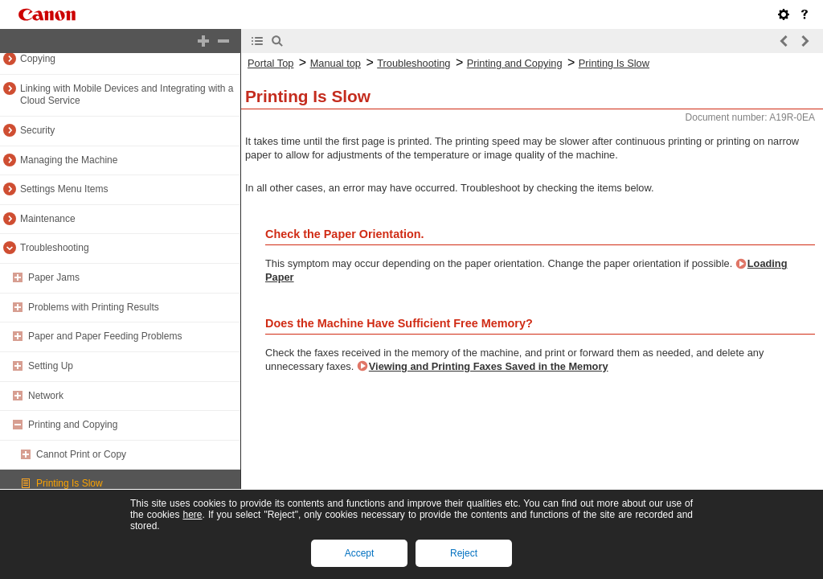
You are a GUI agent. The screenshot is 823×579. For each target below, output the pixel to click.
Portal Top (270, 63)
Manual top (335, 63)
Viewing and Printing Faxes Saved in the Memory (488, 366)
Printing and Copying (72, 424)
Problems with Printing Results (93, 307)
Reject (463, 553)
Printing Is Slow (69, 483)
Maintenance (48, 218)
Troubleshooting (54, 247)
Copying (37, 58)
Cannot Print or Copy (81, 454)
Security (37, 130)
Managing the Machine (68, 160)
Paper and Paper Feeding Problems (105, 336)
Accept (360, 553)
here (192, 514)
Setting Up (50, 366)
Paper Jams (54, 277)
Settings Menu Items (64, 189)
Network (45, 395)
